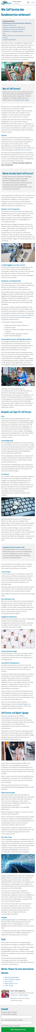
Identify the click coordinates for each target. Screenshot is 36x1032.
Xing (20, 1000)
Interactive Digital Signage (12, 979)
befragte (26, 137)
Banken (27, 678)
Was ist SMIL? (9, 981)
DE (34, 2)
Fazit (4, 33)
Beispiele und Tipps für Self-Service (14, 29)
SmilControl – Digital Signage (19, 995)
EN (32, 2)
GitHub (27, 998)
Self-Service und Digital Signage (13, 31)
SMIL (27, 776)
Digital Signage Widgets (8, 920)
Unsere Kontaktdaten (9, 40)
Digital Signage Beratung (17, 1029)
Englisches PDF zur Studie (22, 150)
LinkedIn (13, 1000)
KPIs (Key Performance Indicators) (17, 315)
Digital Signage (8, 716)
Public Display (25, 100)
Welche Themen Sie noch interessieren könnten (17, 35)
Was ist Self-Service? (10, 25)
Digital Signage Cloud (11, 983)
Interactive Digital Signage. (20, 704)
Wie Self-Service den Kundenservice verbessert (17, 23)
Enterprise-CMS (29, 787)
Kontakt (5, 38)
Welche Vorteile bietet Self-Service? (14, 27)
